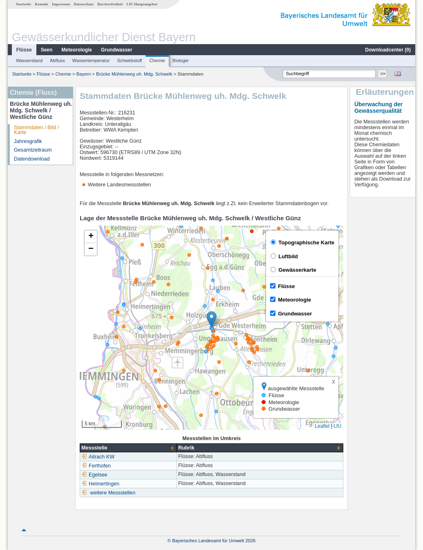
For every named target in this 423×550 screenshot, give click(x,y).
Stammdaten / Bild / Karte (36, 130)
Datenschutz (84, 4)
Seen (47, 50)
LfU (337, 426)
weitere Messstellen (113, 493)
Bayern (83, 74)
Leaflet (322, 426)
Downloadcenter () (388, 50)
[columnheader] (128, 448)
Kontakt (41, 4)
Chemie (157, 60)
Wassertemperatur (91, 60)
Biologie (180, 60)
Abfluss (57, 60)
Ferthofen (96, 466)
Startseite (23, 4)
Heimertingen (100, 484)
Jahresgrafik (28, 141)
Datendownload (32, 159)
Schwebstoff (129, 60)
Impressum (61, 4)
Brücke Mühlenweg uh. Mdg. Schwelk (134, 74)
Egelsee (94, 475)
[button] (211, 319)
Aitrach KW (97, 457)
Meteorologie (76, 50)
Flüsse (24, 50)
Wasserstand (29, 60)
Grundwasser (116, 50)
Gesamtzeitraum (32, 150)
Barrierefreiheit (110, 4)
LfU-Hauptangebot (142, 4)
